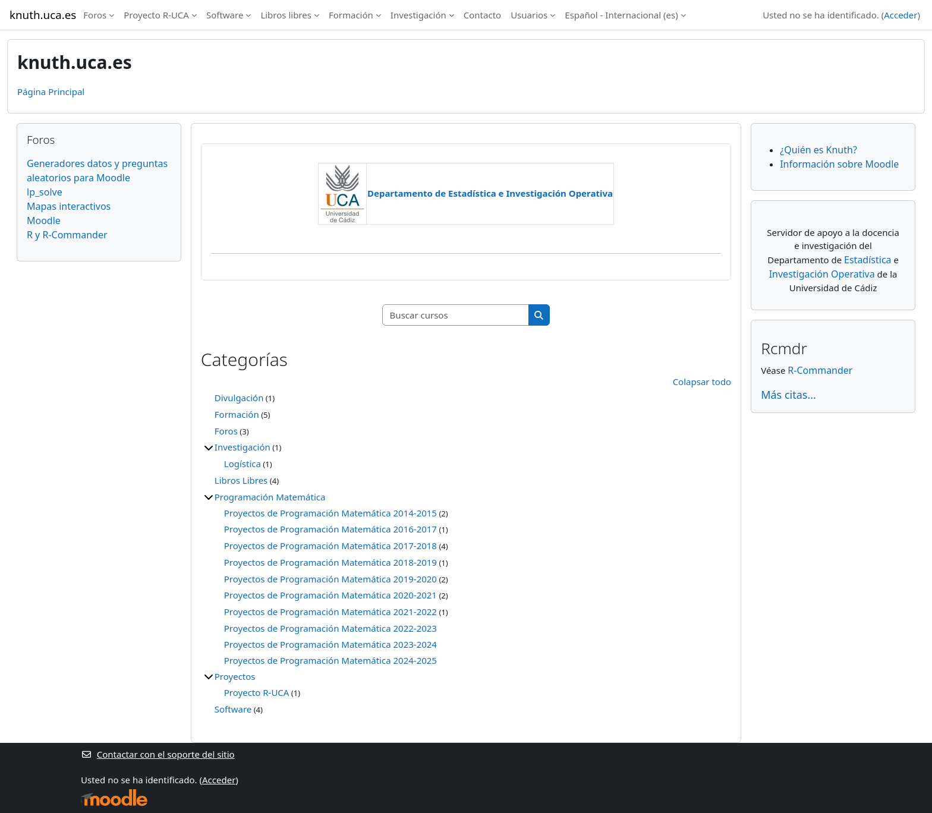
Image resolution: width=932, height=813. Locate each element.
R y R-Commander (67, 234)
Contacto (482, 15)
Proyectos (235, 676)
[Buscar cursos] (456, 315)
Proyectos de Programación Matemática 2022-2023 (330, 628)
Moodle (44, 220)
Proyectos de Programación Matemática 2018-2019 (330, 562)
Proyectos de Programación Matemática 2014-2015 (330, 513)
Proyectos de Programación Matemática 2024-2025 (330, 660)
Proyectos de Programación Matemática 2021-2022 (330, 611)
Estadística (868, 259)
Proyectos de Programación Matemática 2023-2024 (330, 644)
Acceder (900, 15)
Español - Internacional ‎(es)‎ (621, 15)
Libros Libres (241, 480)
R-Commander (820, 370)
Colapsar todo (702, 381)
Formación (351, 15)
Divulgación (239, 398)
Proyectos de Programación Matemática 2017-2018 (330, 546)
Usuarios (529, 15)
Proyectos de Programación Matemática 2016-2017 (330, 529)
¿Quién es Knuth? (818, 149)
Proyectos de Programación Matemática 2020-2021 (330, 595)
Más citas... (788, 394)
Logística (242, 463)
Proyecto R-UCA (156, 15)
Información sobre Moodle (839, 164)
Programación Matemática (270, 497)
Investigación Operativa (822, 274)
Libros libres (285, 15)
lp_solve (44, 191)
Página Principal (50, 91)
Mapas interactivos (69, 206)
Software (224, 15)
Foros (94, 15)
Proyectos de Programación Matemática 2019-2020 (330, 579)
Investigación (418, 15)
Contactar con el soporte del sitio (158, 754)
